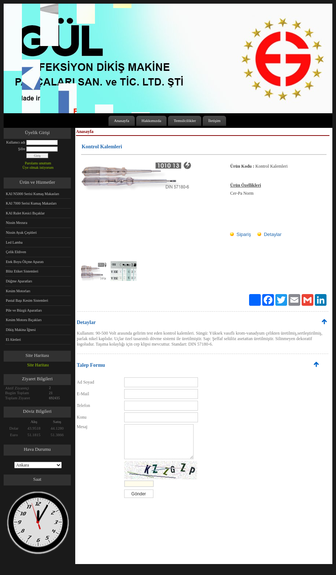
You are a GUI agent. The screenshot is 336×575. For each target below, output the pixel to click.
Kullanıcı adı (15, 142)
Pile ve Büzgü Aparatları (24, 310)
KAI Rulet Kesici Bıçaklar (25, 213)
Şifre (21, 149)
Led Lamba (14, 242)
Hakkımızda (151, 120)
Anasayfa (121, 120)
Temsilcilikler (184, 120)
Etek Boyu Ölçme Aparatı (25, 262)
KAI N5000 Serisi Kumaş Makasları (32, 194)
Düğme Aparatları (19, 281)
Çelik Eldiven (16, 252)
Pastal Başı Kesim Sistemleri (27, 300)
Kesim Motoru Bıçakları (24, 320)
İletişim (214, 120)
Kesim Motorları (18, 291)
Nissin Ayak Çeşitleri (21, 233)
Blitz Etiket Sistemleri (22, 271)
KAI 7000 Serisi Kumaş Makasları (31, 203)
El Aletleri (13, 340)
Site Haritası (38, 365)
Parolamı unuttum (38, 163)
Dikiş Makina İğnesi (21, 330)
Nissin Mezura (16, 223)
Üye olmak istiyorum (38, 167)
